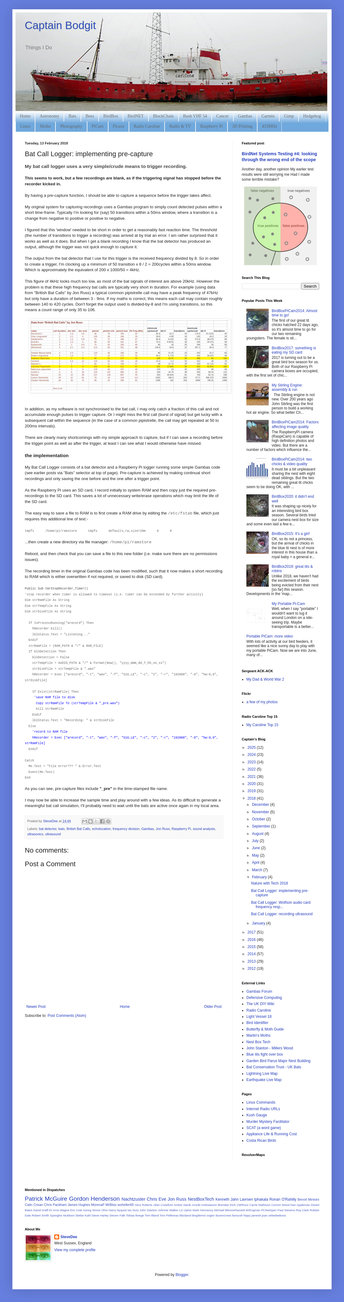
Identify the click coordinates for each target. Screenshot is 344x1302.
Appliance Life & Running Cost (271, 1134)
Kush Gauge (256, 1115)
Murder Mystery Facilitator (267, 1121)
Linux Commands (260, 1102)
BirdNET (136, 116)
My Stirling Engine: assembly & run (287, 387)
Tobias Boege (135, 1215)
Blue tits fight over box (264, 1054)
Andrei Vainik (182, 1205)
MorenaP (98, 1205)
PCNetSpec (269, 1210)
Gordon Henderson (94, 1198)
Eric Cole (76, 1210)
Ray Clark (302, 1210)
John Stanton (148, 1210)
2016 (252, 940)
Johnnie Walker (168, 1210)
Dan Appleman (300, 1205)
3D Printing (242, 126)
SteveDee (68, 1237)
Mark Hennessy (202, 1210)
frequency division (126, 829)
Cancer (222, 116)
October (259, 819)
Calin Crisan (34, 1205)
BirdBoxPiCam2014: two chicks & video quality (292, 461)
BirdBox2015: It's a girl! (291, 534)
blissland (185, 1215)
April (256, 862)
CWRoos (242, 1205)
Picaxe (118, 126)
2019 (252, 791)
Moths (45, 126)
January (259, 923)
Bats (72, 116)
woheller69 (125, 1205)
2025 (252, 747)
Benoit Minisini (308, 1199)
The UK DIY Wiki (260, 1004)
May (256, 855)
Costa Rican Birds (261, 1140)
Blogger (181, 1275)
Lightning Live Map (262, 1073)
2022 (252, 769)
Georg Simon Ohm (95, 1210)
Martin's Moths (258, 1035)
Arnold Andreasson (204, 1205)
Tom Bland (152, 1215)
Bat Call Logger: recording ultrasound (282, 914)
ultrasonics (35, 834)
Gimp (289, 116)
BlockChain (163, 116)
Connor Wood (280, 1205)
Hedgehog (312, 116)
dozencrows (223, 1215)
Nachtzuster (133, 1199)
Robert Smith (40, 1215)
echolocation (101, 829)
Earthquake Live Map (263, 1080)
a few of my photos (262, 702)
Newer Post (36, 1006)
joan (264, 1215)
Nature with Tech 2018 (269, 883)
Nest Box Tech (258, 1042)
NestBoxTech (201, 1199)
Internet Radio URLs (263, 1109)
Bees (90, 116)
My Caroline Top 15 (262, 725)
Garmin (268, 116)
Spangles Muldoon (62, 1215)
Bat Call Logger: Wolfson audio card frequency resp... (281, 904)
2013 (252, 961)
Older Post (213, 1006)
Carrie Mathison (260, 1205)
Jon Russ (163, 829)
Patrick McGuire (46, 1198)
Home (25, 116)
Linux (25, 126)
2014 (252, 954)
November (261, 812)
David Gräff (40, 1210)
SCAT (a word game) (263, 1128)
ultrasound (53, 834)
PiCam (98, 126)
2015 (252, 947)
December (261, 804)
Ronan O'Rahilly (282, 1199)
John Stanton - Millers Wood (269, 1048)
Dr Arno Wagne (59, 1210)
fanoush (237, 1215)
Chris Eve (156, 1199)
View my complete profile (74, 1250)
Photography (71, 126)
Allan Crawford (163, 1205)
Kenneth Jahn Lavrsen (234, 1199)
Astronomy (49, 116)
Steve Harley (100, 1215)
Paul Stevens (286, 1210)
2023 (252, 762)
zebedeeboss (277, 1215)
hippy (247, 1215)
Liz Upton (185, 1210)
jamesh (256, 1215)
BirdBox (110, 116)
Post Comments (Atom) (66, 1015)
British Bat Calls (78, 829)
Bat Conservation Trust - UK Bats (273, 1067)
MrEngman (253, 1210)
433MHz (269, 126)
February (260, 877)
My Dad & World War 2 (265, 679)
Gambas (245, 116)
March (257, 870)
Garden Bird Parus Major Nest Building (278, 1061)
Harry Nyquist (118, 1210)
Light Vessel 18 (258, 1016)
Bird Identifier (257, 1023)
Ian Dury (133, 1210)
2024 (252, 755)
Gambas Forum (259, 991)
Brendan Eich (227, 1205)
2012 (252, 968)
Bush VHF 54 (195, 116)
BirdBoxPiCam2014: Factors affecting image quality (295, 424)
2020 (252, 784)
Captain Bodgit (60, 25)
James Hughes (79, 1205)
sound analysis (204, 829)
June (256, 848)
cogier (210, 1215)
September (261, 826)
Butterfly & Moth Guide (265, 1029)
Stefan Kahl (83, 1215)
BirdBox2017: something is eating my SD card (294, 350)
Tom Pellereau (169, 1215)
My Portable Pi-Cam (288, 604)
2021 (252, 777)
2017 (252, 932)
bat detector (47, 829)
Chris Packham (55, 1205)
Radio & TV (180, 126)
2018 (252, 798)
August (258, 834)
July (256, 841)
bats (61, 829)
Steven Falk (117, 1215)
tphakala (261, 1199)
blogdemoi (198, 1215)
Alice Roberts (143, 1205)
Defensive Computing (264, 997)
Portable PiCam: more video (269, 636)
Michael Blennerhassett (229, 1210)
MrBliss (111, 1205)
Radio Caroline (147, 126)
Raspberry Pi (211, 126)
